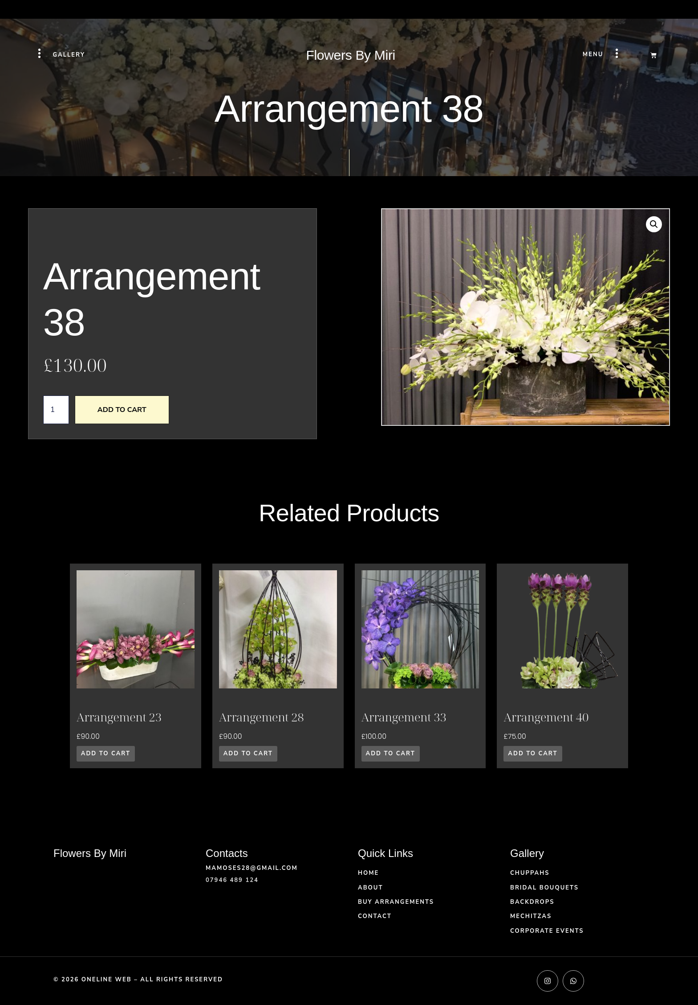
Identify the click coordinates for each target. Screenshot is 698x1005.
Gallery (69, 55)
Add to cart (121, 410)
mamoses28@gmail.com (252, 868)
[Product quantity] (56, 409)
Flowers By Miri (350, 55)
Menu (593, 54)
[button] (654, 224)
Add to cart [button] (105, 754)
